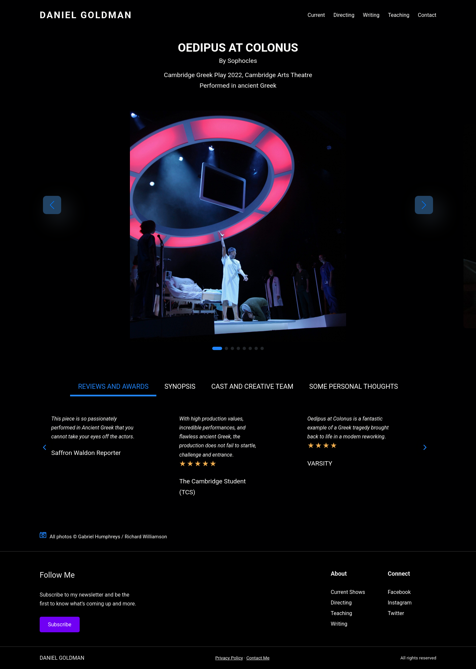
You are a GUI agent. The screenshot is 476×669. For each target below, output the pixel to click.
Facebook (399, 592)
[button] (52, 205)
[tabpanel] (234, 458)
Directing (341, 603)
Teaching (341, 613)
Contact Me (257, 657)
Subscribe (59, 624)
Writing (339, 624)
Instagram (400, 603)
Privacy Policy (229, 657)
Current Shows (348, 592)
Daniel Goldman (86, 15)
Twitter (396, 613)
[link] (238, 226)
